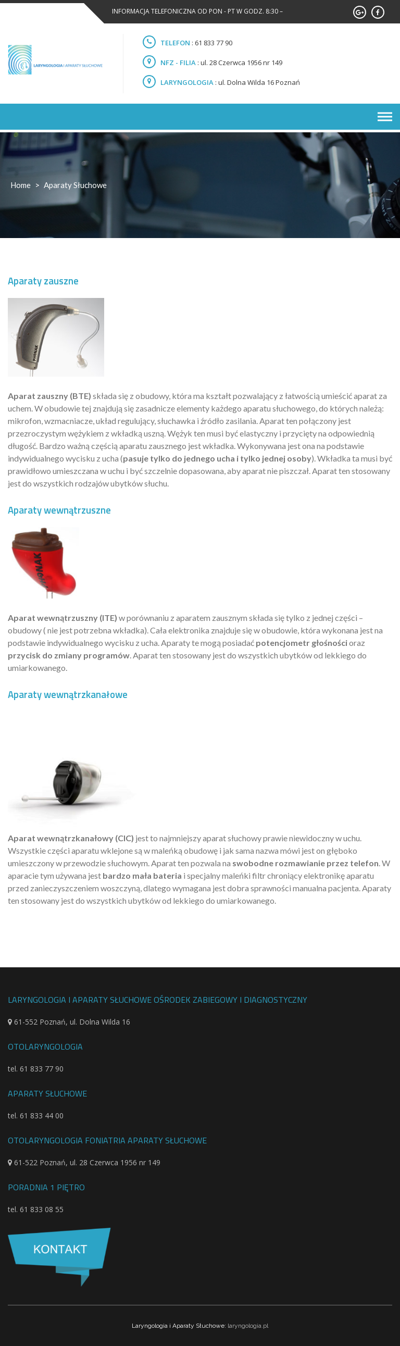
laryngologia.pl (248, 1325)
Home (20, 185)
